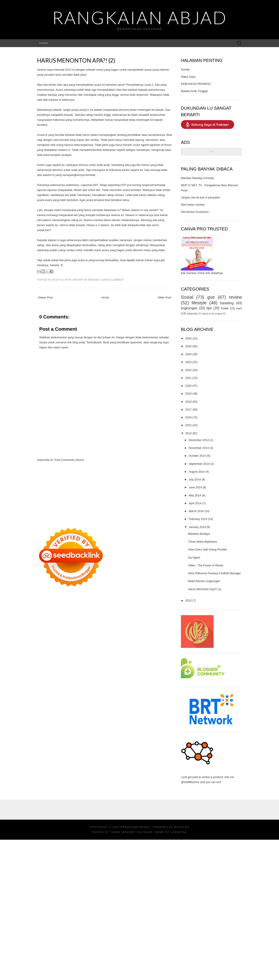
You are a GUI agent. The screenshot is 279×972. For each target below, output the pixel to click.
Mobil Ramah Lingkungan (204, 581)
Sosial (187, 297)
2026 (188, 338)
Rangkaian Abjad (139, 17)
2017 (188, 409)
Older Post (164, 297)
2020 (188, 385)
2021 (188, 378)
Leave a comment (112, 279)
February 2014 (198, 519)
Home (43, 43)
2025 (188, 346)
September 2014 (199, 463)
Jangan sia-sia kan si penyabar (200, 197)
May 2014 (195, 495)
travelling (226, 303)
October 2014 (197, 455)
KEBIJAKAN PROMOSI (196, 83)
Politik (225, 308)
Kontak (185, 69)
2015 (188, 425)
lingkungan (189, 308)
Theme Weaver (122, 832)
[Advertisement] (104, 492)
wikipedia (192, 313)
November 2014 (199, 447)
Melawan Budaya (199, 533)
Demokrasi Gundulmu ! (195, 211)
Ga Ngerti (194, 557)
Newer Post (45, 297)
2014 (188, 433)
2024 (188, 354)
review (235, 297)
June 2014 (195, 487)
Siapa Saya (188, 76)
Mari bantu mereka (192, 204)
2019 (188, 393)
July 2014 (195, 479)
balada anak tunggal (212, 313)
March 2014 (196, 511)
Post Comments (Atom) (69, 459)
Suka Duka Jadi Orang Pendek (207, 549)
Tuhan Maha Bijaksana (202, 541)
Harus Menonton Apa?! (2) (76, 60)
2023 (188, 362)
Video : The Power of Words (205, 565)
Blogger (181, 827)
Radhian (93, 279)
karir (239, 308)
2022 (188, 370)
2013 (188, 600)
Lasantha (179, 832)
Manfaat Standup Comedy (197, 178)
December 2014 (199, 440)
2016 (188, 417)
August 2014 (197, 471)
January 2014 (197, 527)
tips (209, 308)
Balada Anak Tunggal (194, 91)
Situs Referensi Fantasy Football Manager (214, 573)
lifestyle (57, 279)
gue (211, 297)
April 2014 (195, 503)
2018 (188, 401)
